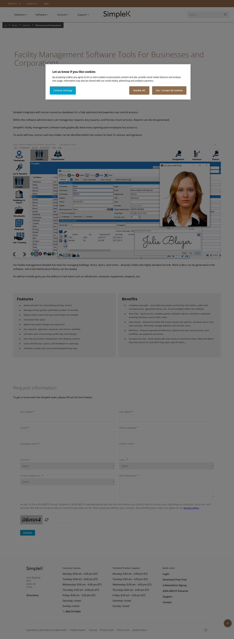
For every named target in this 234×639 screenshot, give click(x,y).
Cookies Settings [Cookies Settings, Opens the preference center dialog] (62, 90)
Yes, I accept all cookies (169, 90)
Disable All (139, 90)
